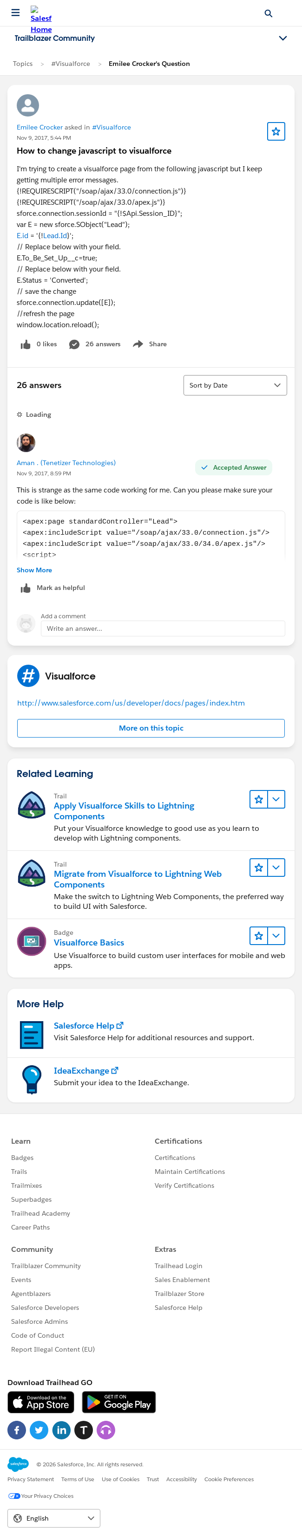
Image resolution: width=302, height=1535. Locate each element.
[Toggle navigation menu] (283, 38)
